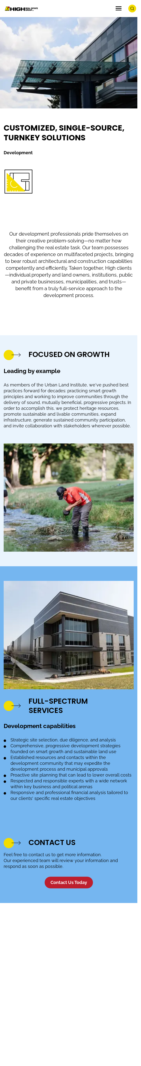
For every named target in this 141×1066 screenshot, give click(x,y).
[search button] (132, 8)
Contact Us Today (68, 882)
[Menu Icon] (118, 8)
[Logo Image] (21, 8)
